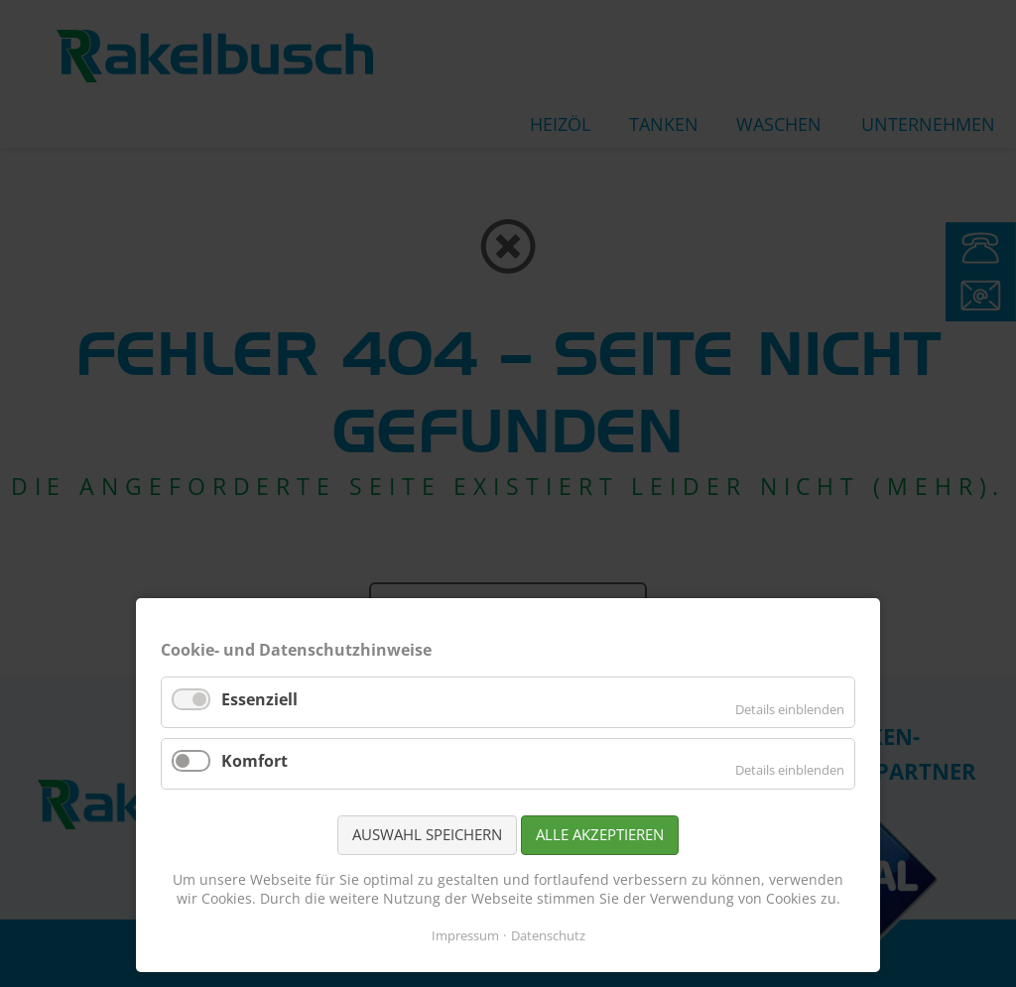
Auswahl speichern (427, 834)
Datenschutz (548, 935)
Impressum (465, 935)
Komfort (254, 761)
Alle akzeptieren (600, 834)
